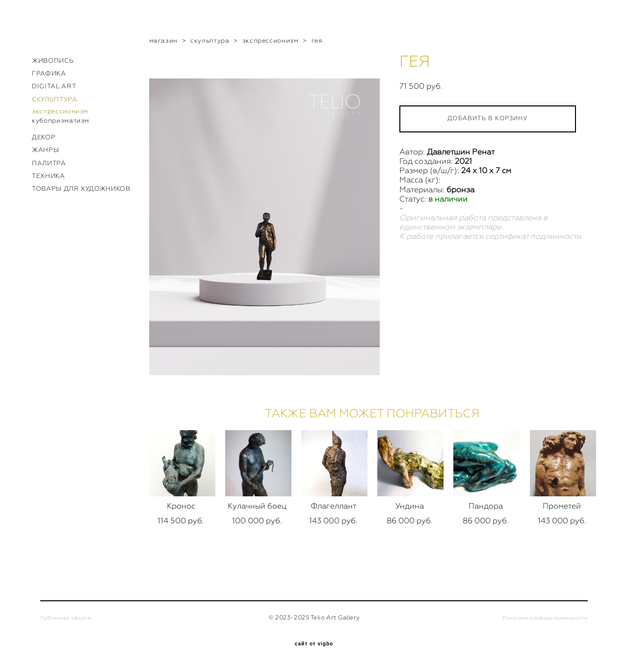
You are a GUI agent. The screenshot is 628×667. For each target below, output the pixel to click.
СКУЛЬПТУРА (55, 99)
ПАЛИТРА (49, 163)
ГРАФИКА (49, 73)
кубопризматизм (60, 120)
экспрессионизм (60, 111)
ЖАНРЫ (45, 150)
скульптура (210, 40)
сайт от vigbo (314, 643)
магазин (163, 40)
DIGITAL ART (54, 86)
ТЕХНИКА (48, 176)
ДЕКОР (43, 137)
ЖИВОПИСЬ (53, 60)
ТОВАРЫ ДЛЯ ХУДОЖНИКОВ (81, 188)
